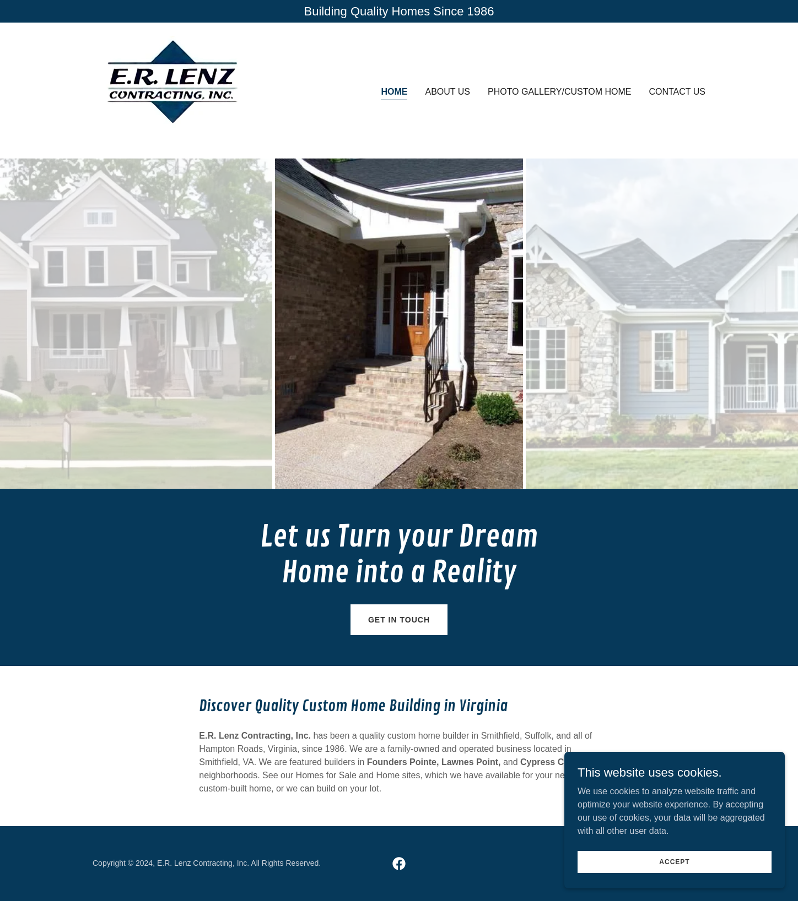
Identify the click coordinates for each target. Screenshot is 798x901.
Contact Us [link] (677, 91)
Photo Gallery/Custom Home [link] (560, 91)
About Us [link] (447, 91)
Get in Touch (399, 619)
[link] (174, 90)
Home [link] (394, 91)
